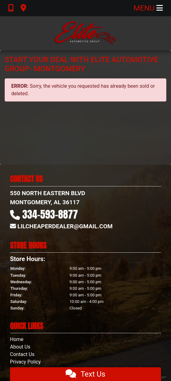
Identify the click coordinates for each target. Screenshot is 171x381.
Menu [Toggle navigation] (148, 8)
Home (16, 339)
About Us (20, 347)
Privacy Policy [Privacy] (25, 362)
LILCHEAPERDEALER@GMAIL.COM (65, 226)
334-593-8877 (50, 214)
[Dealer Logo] (85, 33)
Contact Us (22, 354)
